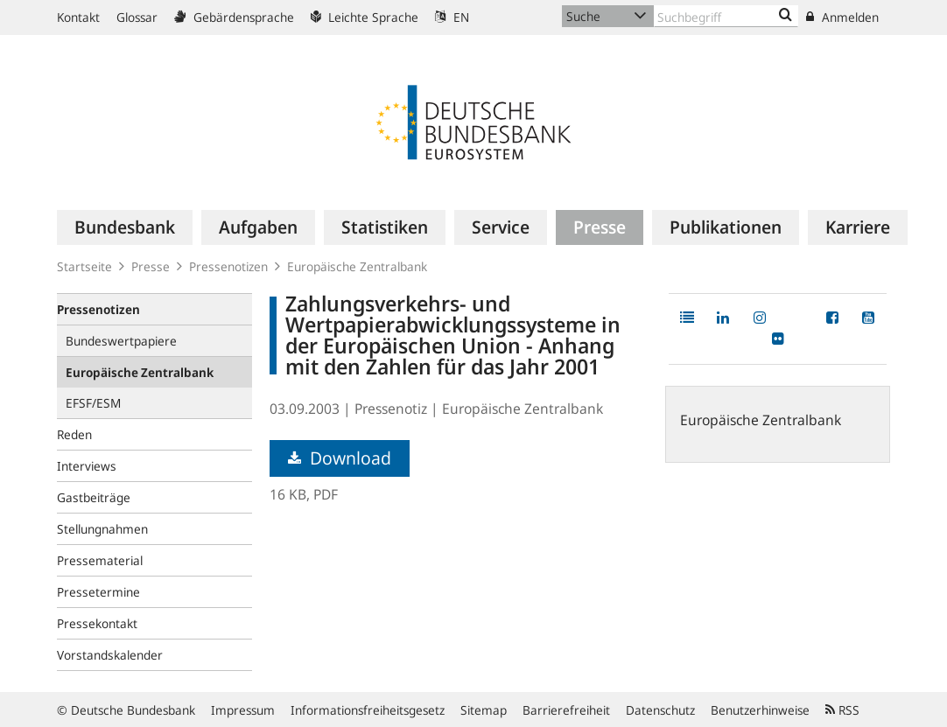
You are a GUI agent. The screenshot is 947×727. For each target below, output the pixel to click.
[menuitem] (125, 227)
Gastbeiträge (93, 497)
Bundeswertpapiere (121, 340)
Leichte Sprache (364, 17)
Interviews (86, 466)
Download (339, 458)
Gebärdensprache (234, 17)
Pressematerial (100, 560)
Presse (150, 266)
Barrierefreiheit (566, 710)
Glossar (137, 17)
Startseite (84, 266)
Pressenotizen (228, 266)
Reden (74, 434)
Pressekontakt (97, 623)
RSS (842, 710)
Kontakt (78, 17)
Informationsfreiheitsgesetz (368, 710)
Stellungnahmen (102, 529)
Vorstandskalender (110, 655)
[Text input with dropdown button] (726, 16)
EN (452, 17)
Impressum (243, 710)
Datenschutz (660, 710)
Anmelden (842, 17)
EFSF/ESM (93, 403)
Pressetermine (98, 592)
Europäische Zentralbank (357, 266)
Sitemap (483, 710)
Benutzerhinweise (760, 710)
